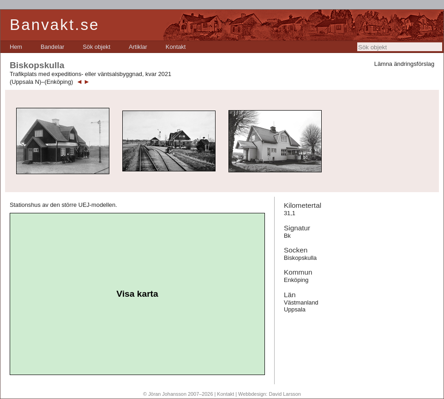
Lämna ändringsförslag (404, 63)
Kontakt (176, 46)
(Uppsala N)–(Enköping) (41, 81)
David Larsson (285, 394)
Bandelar (52, 46)
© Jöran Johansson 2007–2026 (178, 394)
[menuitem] (15, 47)
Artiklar (138, 46)
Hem (16, 46)
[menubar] (97, 47)
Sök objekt (96, 46)
